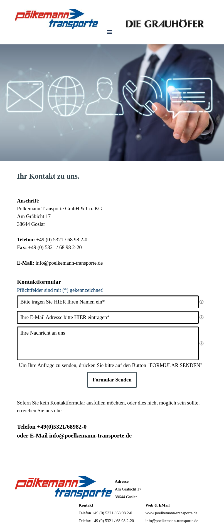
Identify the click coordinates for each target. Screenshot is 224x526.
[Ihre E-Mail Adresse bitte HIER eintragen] (108, 317)
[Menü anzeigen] (109, 32)
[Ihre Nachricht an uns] (108, 343)
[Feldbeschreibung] (201, 302)
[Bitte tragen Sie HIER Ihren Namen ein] (108, 301)
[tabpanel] (112, 176)
